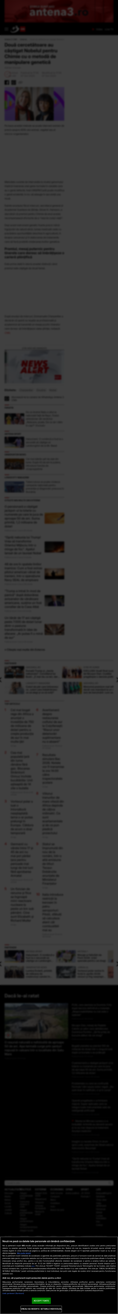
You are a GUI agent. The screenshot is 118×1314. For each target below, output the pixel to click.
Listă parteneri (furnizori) (13, 1293)
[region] (59, 1275)
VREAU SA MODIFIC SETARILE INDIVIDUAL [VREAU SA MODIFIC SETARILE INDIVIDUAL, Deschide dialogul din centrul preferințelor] (41, 1309)
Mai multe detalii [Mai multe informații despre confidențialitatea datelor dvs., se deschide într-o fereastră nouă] (24, 1253)
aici (33, 1266)
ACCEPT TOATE (41, 1300)
